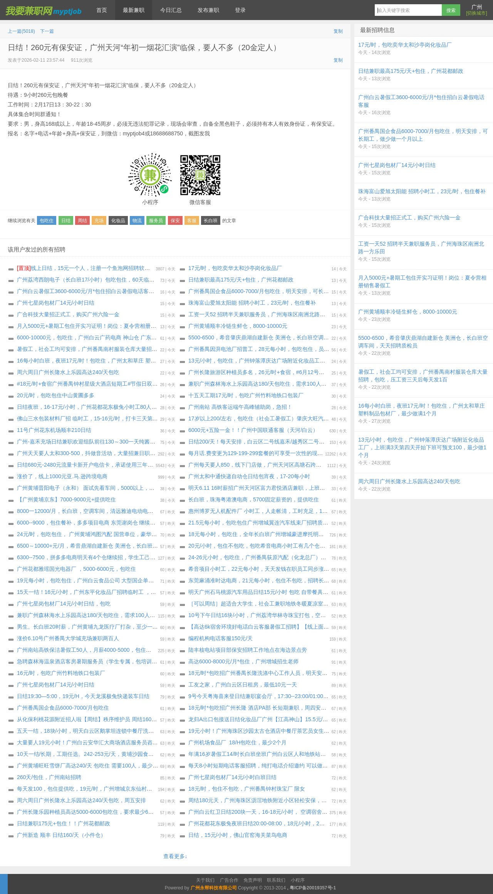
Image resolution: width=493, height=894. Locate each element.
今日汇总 (171, 10)
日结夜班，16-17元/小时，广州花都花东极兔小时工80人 (84, 407)
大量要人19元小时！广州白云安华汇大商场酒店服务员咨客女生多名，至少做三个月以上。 (125, 742)
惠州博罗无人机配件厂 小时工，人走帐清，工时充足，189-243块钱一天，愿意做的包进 (293, 511)
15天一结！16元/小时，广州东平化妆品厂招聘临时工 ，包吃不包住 (97, 592)
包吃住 (47, 220)
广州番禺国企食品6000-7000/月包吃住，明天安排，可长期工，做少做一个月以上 (285, 291)
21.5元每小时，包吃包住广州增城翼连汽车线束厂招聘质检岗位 (263, 523)
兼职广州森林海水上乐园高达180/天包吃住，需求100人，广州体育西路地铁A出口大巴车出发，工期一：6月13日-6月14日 (333, 384)
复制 (338, 31)
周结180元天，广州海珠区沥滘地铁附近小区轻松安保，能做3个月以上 (272, 800)
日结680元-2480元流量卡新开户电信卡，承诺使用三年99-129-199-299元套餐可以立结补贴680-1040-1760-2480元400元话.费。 (169, 465)
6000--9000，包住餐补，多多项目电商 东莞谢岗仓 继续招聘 (89, 523)
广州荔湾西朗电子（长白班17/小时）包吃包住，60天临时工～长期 (96, 280)
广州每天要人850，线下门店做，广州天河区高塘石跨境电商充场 (265, 465)
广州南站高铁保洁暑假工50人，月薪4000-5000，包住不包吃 (89, 650)
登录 (240, 10)
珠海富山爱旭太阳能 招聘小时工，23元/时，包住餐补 (252, 303)
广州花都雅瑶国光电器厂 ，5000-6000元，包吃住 (76, 569)
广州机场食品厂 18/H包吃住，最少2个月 (237, 742)
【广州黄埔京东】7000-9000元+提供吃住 (66, 499)
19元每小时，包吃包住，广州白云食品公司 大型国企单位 (85, 580)
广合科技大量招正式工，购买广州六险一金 (68, 314)
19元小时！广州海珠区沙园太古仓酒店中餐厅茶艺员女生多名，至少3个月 (276, 731)
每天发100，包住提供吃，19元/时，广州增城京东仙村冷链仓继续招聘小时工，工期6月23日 (126, 789)
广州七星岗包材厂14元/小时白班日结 (232, 777)
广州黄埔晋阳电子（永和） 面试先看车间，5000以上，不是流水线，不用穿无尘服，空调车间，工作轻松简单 (147, 488)
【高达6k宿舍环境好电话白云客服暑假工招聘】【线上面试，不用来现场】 (277, 627)
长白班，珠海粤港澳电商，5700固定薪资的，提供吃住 (253, 499)
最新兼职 (133, 10)
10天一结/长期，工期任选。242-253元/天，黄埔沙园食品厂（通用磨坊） (104, 754)
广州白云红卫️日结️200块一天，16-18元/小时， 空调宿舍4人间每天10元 (273, 812)
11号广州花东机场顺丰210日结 (54, 430)
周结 (82, 220)
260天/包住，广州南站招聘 (49, 777)
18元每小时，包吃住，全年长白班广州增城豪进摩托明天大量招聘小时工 (275, 534)
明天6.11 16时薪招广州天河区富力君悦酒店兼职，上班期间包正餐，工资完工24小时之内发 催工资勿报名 (314, 488)
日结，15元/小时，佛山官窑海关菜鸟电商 (237, 835)
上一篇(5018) (21, 31)
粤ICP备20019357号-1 (313, 888)
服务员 (156, 220)
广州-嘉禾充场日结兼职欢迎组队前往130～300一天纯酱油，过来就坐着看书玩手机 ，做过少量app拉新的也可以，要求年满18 (167, 442)
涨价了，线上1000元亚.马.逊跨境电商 (62, 476)
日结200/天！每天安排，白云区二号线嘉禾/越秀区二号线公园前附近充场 (275, 442)
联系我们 (276, 880)
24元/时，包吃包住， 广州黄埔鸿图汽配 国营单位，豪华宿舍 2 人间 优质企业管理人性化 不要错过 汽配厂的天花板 (154, 534)
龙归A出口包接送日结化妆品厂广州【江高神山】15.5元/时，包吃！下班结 (277, 719)
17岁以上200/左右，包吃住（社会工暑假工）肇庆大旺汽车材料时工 (269, 418)
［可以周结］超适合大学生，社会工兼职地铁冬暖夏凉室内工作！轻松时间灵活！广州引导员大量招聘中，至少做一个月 (331, 603)
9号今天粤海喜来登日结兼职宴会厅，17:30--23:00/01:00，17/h (263, 696)
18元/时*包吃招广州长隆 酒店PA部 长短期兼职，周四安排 (257, 708)
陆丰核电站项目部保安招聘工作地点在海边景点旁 (247, 650)
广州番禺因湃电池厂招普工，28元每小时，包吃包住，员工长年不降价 (272, 349)
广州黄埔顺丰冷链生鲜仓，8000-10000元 (237, 326)
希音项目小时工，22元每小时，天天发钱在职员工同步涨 (256, 569)
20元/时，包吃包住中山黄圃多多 (55, 395)
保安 (175, 220)
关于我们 (205, 880)
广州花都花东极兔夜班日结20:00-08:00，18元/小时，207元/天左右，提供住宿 (281, 823)
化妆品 (118, 220)
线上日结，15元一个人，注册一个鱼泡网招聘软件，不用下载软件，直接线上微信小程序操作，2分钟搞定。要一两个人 (166, 268)
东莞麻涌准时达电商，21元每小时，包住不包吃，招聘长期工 (261, 580)
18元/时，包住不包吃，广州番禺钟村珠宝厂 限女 (246, 789)
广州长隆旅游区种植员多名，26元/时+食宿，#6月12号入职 (259, 372)
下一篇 (47, 31)
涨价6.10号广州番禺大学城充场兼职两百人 (68, 638)
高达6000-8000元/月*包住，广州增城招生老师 (243, 661)
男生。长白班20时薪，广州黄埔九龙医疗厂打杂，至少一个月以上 (95, 627)
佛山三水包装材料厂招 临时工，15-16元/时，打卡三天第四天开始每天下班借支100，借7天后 (128, 418)
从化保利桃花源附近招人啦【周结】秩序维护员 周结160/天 (87, 719)
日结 (65, 220)
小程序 (298, 880)
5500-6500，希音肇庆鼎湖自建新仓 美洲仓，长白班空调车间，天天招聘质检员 (282, 337)
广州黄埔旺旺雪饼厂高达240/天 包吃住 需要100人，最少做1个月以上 (100, 765)
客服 (191, 220)
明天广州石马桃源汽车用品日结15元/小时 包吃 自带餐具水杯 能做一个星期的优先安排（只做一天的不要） (315, 592)
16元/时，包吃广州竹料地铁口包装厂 (61, 673)
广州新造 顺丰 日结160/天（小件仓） (61, 835)
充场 (99, 220)
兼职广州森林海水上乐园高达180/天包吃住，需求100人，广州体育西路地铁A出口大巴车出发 (128, 615)
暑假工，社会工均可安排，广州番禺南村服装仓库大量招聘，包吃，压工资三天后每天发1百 (126, 349)
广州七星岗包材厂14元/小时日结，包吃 (64, 603)
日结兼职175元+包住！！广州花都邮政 (63, 823)
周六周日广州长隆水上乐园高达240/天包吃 (68, 372)
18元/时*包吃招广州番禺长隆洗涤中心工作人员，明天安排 (257, 673)
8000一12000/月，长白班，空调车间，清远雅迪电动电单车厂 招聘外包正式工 (110, 511)
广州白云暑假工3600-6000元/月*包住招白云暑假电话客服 (85, 291)
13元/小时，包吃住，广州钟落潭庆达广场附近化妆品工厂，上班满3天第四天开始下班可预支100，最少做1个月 (320, 361)
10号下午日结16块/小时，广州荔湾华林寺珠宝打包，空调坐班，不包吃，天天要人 (286, 615)
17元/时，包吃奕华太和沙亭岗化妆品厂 (235, 268)
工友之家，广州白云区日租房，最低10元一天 (242, 684)
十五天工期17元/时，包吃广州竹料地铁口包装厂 (246, 395)
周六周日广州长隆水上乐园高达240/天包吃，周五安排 (81, 800)
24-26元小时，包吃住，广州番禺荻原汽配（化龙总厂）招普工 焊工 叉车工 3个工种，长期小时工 (304, 557)
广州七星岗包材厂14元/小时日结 (55, 303)
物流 (137, 220)
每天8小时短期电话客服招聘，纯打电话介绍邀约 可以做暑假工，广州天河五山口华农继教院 (298, 765)
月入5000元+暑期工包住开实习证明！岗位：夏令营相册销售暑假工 (97, 326)
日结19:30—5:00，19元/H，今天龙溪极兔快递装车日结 (83, 696)
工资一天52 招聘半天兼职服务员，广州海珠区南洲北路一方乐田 (264, 314)
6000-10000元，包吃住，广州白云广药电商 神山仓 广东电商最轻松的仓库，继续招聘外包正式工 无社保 (141, 337)
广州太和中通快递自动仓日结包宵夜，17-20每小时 (249, 476)
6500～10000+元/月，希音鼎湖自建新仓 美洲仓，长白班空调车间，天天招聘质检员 (117, 546)
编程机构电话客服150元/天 (220, 638)
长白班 (211, 220)
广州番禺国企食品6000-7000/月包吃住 (63, 708)
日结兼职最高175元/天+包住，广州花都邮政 (240, 280)
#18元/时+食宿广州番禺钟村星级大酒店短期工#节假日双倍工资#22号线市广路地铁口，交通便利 (132, 384)
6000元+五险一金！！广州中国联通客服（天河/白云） (253, 430)
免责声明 (252, 880)
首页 (101, 10)
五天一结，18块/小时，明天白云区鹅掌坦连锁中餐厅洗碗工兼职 (93, 731)
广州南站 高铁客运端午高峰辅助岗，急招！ (240, 407)
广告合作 (229, 880)
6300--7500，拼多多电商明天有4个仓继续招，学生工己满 (86, 557)
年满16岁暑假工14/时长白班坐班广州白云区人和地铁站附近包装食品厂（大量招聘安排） (295, 754)
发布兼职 (208, 10)
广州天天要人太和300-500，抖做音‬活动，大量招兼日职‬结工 (89, 453)
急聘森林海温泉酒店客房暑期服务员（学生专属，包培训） (87, 661)
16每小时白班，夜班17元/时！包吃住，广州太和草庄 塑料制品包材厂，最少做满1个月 (120, 361)
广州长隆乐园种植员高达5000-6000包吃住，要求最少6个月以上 (93, 812)
